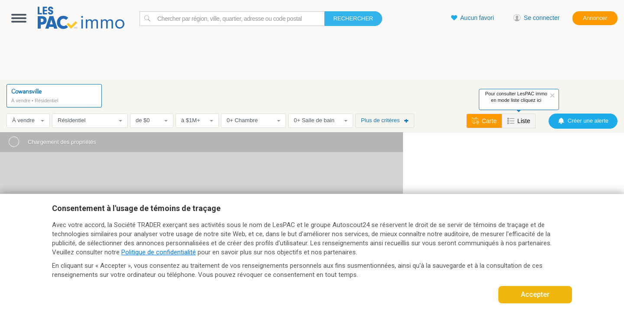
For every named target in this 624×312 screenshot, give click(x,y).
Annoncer (595, 18)
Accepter (535, 294)
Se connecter (537, 17)
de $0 (152, 120)
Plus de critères (385, 120)
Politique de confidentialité (158, 252)
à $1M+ (197, 120)
